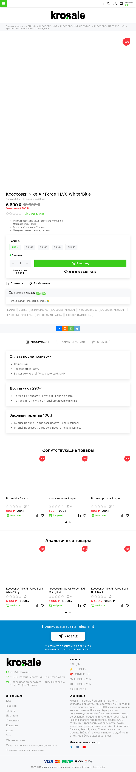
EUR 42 (29, 247)
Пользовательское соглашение (25, 750)
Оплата (10, 710)
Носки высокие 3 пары (62, 498)
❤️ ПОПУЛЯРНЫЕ (80, 674)
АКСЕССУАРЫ (78, 688)
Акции (9, 730)
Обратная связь (15, 740)
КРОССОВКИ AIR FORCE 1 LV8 (79, 315)
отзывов (84, 710)
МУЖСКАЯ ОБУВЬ (39, 309)
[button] (66, 522)
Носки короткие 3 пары (105, 498)
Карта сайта (99, 767)
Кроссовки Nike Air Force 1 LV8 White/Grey (24, 590)
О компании (13, 720)
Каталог (11, 309)
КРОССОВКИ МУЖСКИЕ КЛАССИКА (114, 309)
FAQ (8, 700)
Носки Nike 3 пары (17, 498)
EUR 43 (43, 247)
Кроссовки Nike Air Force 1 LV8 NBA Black (109, 590)
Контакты (12, 725)
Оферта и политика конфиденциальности (31, 745)
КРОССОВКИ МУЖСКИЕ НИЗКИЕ (20, 315)
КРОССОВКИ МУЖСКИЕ (63, 309)
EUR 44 (57, 247)
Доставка (12, 715)
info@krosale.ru (19, 672)
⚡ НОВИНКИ (78, 669)
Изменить (41, 292)
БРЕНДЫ (23, 309)
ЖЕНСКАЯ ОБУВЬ (80, 684)
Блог (9, 735)
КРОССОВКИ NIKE (88, 309)
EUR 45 (71, 247)
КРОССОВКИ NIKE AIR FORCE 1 (50, 315)
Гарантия (11, 705)
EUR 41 (15, 247)
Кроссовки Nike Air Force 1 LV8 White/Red (67, 590)
